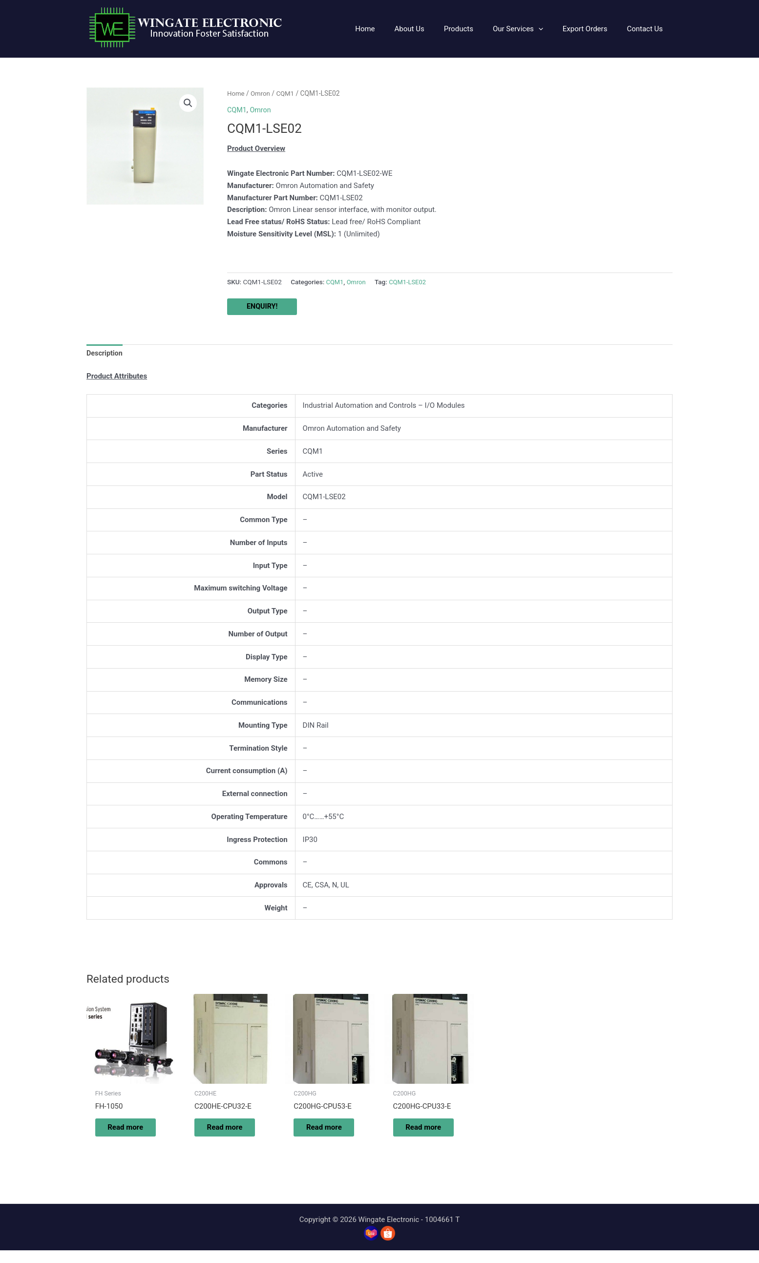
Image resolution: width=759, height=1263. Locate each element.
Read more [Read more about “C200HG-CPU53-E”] (322, 1134)
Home (236, 93)
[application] (550, 29)
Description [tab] (105, 354)
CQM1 (287, 93)
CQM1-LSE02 (410, 282)
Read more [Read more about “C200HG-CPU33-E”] (421, 1134)
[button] (530, 29)
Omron (262, 93)
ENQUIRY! (263, 306)
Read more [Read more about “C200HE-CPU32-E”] (222, 1134)
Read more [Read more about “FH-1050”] (123, 1134)
